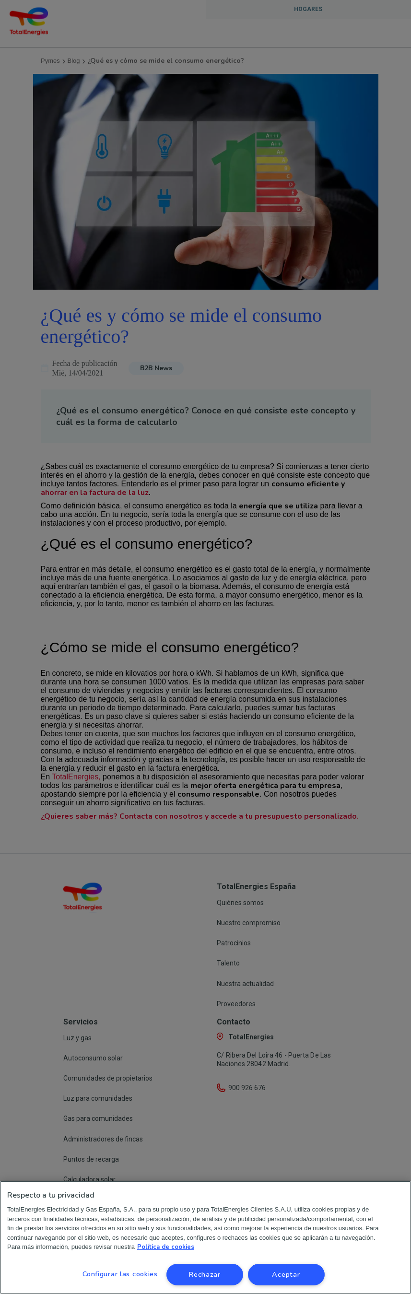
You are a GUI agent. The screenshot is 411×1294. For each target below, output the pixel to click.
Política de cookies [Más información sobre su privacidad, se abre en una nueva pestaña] (165, 1247)
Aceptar (286, 1274)
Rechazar (204, 1274)
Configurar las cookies (120, 1274)
